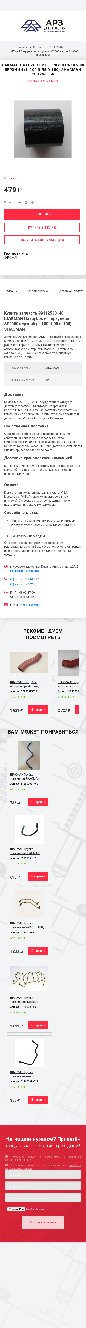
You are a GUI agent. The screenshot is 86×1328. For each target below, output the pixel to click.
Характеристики (38, 291)
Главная (22, 47)
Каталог (38, 47)
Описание (11, 291)
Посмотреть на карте (24, 570)
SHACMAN (56, 47)
